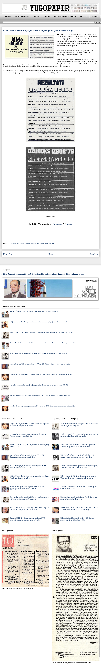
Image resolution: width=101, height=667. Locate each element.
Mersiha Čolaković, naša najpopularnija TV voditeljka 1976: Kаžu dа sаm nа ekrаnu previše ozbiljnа (42, 406)
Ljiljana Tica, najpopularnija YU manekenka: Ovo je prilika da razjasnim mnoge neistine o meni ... (42, 374)
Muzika (27, 243)
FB (81, 16)
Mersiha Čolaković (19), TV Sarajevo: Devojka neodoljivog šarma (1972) (34, 311)
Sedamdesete (44, 243)
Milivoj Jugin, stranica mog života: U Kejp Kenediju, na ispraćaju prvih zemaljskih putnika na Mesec (43, 274)
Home (50, 254)
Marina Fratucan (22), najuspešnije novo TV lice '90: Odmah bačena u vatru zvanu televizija (40, 364)
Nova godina (35, 243)
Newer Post (7, 254)
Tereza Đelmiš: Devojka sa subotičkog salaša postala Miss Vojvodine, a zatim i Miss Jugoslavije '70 (42, 343)
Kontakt (36, 16)
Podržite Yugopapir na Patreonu (65, 16)
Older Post (93, 254)
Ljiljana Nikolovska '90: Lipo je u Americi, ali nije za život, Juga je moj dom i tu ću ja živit (39, 322)
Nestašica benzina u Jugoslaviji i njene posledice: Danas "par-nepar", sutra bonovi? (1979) (39, 385)
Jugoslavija (20, 243)
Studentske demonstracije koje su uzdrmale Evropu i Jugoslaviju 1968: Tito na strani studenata (40, 395)
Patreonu (57, 224)
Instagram (95, 16)
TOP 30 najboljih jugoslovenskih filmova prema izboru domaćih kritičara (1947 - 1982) (38, 353)
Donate (68, 224)
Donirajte (47, 16)
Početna (8, 16)
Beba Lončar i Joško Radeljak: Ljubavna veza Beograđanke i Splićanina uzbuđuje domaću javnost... (42, 332)
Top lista (51, 243)
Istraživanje (12, 243)
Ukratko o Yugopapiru (22, 16)
